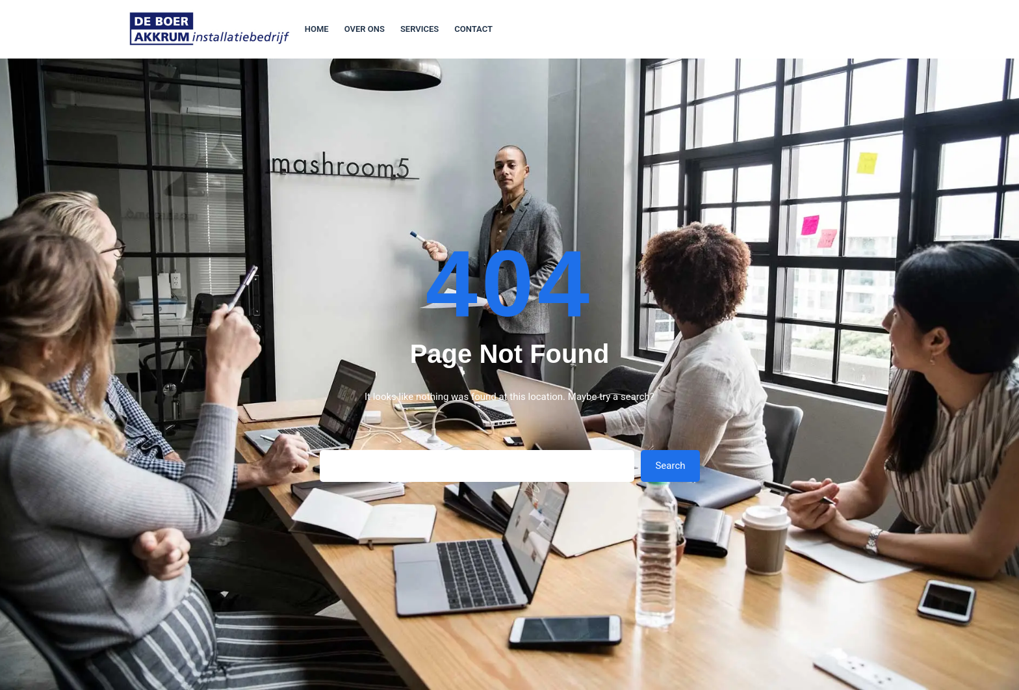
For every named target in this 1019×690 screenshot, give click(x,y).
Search (670, 465)
